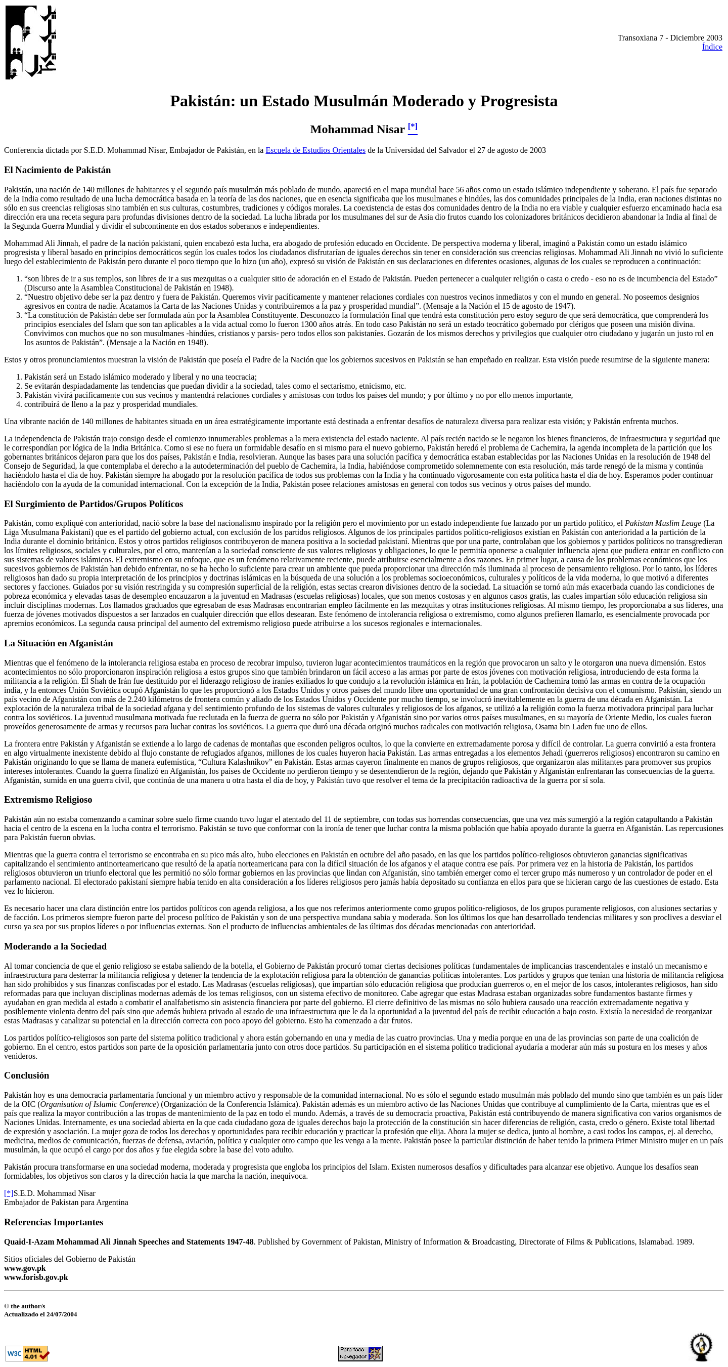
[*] (9, 1193)
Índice (712, 47)
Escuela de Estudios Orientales (315, 150)
